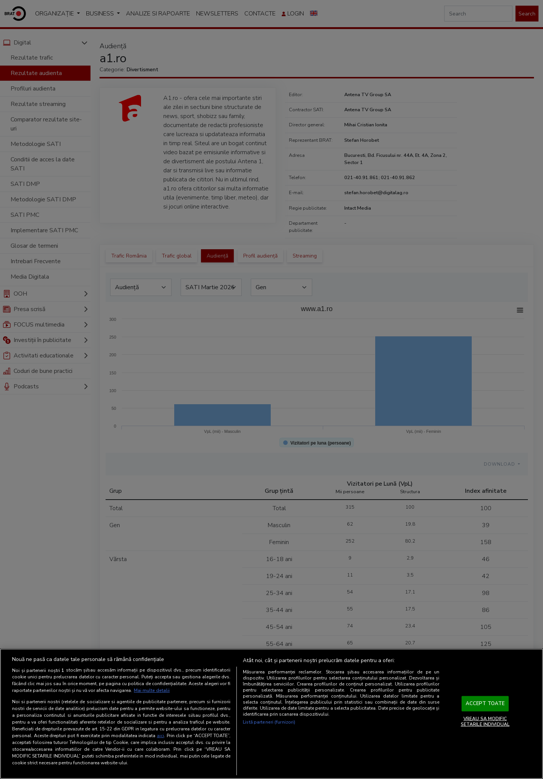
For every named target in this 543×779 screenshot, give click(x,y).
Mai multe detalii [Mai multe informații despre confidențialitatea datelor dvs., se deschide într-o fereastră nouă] (152, 690)
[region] (271, 714)
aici (160, 736)
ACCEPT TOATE (485, 703)
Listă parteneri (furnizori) (269, 722)
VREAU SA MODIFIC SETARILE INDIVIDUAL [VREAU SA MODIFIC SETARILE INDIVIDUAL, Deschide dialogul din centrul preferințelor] (485, 721)
